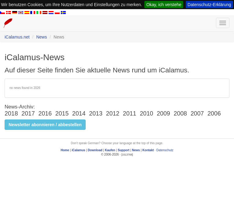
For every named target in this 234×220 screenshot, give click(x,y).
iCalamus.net (17, 37)
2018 (11, 113)
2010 (146, 113)
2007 (197, 113)
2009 (163, 113)
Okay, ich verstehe (163, 4)
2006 (214, 113)
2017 (28, 113)
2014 (79, 113)
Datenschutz (164, 150)
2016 (45, 113)
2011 (129, 113)
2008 (180, 113)
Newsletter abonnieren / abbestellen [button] (45, 124)
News (41, 37)
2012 (113, 113)
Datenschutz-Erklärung (209, 4)
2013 (95, 113)
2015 (62, 113)
